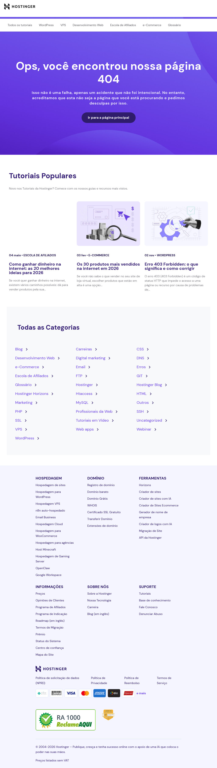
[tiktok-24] (178, 669)
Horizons (145, 485)
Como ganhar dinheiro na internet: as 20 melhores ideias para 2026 (35, 268)
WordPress (46, 25)
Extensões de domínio (102, 526)
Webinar (144, 429)
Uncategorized (149, 420)
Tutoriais (145, 593)
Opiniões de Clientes (50, 600)
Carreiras (84, 349)
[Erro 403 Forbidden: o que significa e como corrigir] (176, 223)
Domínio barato (97, 492)
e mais (141, 693)
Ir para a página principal (108, 117)
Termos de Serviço (164, 680)
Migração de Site (150, 531)
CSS (140, 349)
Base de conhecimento (155, 600)
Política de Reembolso (132, 680)
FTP (79, 375)
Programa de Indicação (51, 614)
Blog (19, 349)
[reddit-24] (170, 669)
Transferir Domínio (99, 519)
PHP (18, 411)
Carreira (92, 607)
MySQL (82, 402)
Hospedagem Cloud (49, 524)
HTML (142, 393)
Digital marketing (90, 358)
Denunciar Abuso (151, 614)
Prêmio (40, 634)
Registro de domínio (101, 485)
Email (80, 366)
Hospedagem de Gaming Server (53, 558)
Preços (40, 593)
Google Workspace (48, 575)
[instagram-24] (144, 669)
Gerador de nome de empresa (153, 514)
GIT (140, 375)
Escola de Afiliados (123, 25)
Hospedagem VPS (48, 504)
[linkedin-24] (128, 669)
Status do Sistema (48, 641)
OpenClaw (43, 568)
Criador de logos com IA (155, 524)
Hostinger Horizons (32, 393)
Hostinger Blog (149, 384)
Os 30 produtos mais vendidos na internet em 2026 (108, 266)
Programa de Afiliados (50, 607)
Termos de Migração (49, 627)
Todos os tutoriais (20, 25)
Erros (141, 366)
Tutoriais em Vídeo (92, 420)
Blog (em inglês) (98, 614)
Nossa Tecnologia (99, 600)
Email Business (46, 517)
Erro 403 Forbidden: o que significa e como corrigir (171, 266)
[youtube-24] (161, 669)
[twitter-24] (153, 669)
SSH (140, 411)
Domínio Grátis (97, 498)
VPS (63, 25)
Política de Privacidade (99, 680)
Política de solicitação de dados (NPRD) (57, 680)
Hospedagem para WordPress (48, 494)
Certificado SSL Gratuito (104, 512)
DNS (140, 358)
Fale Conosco (148, 607)
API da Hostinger (150, 537)
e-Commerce (152, 25)
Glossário (174, 25)
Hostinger (84, 384)
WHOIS (92, 505)
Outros (143, 402)
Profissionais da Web (94, 411)
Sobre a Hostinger (99, 593)
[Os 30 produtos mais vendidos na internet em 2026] (108, 223)
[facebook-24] (136, 669)
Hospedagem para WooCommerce (48, 533)
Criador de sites (150, 492)
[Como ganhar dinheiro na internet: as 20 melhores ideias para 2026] (40, 223)
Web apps (85, 429)
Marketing (24, 402)
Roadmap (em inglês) (50, 621)
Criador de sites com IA (155, 498)
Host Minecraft (46, 549)
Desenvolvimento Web (88, 25)
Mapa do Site (45, 654)
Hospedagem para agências (55, 543)
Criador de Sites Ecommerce (158, 505)
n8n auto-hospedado (50, 510)
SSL (18, 420)
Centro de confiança (50, 648)
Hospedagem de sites (50, 485)
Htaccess (84, 393)
